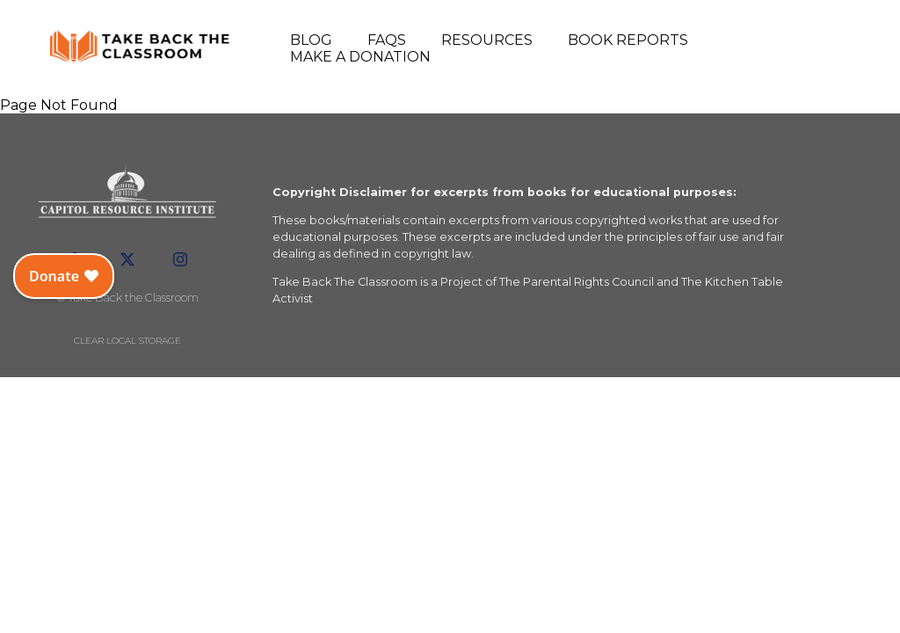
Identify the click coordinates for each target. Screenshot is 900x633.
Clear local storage (127, 340)
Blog (311, 40)
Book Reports (628, 40)
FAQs (386, 40)
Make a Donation (360, 56)
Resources (487, 40)
